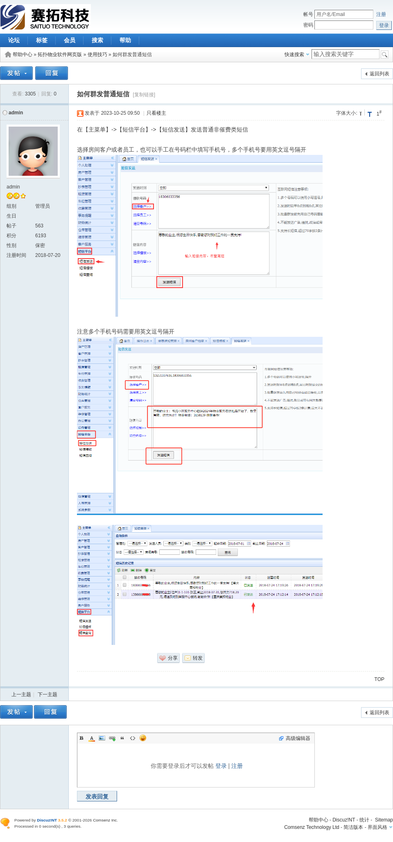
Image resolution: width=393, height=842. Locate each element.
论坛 (14, 40)
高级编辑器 (298, 738)
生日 (11, 216)
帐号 (308, 14)
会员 (69, 40)
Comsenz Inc (105, 820)
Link (112, 738)
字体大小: (346, 113)
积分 (11, 235)
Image (102, 738)
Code (133, 738)
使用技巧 (97, 54)
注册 (381, 14)
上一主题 (21, 694)
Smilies (143, 738)
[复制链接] (144, 95)
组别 (11, 206)
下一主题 (47, 694)
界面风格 (377, 827)
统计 (364, 820)
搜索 (97, 40)
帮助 (125, 40)
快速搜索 (294, 54)
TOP (379, 679)
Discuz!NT (343, 820)
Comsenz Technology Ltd (311, 827)
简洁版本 (353, 827)
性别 (11, 245)
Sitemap (384, 820)
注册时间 (16, 255)
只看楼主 (156, 113)
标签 (41, 40)
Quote (122, 738)
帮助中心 (22, 54)
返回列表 (379, 74)
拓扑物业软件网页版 (60, 54)
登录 (221, 766)
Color (92, 738)
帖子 (11, 226)
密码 (308, 25)
